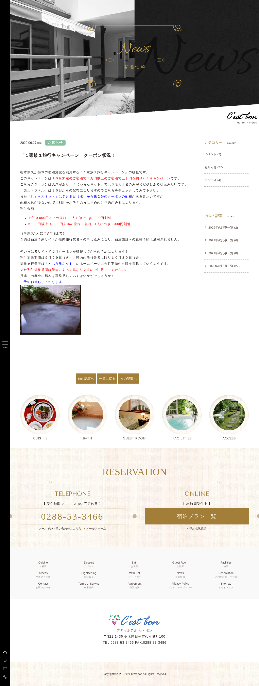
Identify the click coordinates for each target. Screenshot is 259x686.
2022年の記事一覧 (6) (223, 240)
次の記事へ (128, 378)
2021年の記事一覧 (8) (223, 253)
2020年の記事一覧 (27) (224, 266)
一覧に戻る (107, 378)
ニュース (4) (212, 180)
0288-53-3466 (72, 517)
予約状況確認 (197, 528)
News (253, 122)
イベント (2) (212, 154)
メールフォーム (96, 528)
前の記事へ (86, 378)
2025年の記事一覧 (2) (223, 227)
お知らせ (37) (213, 167)
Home (241, 122)
